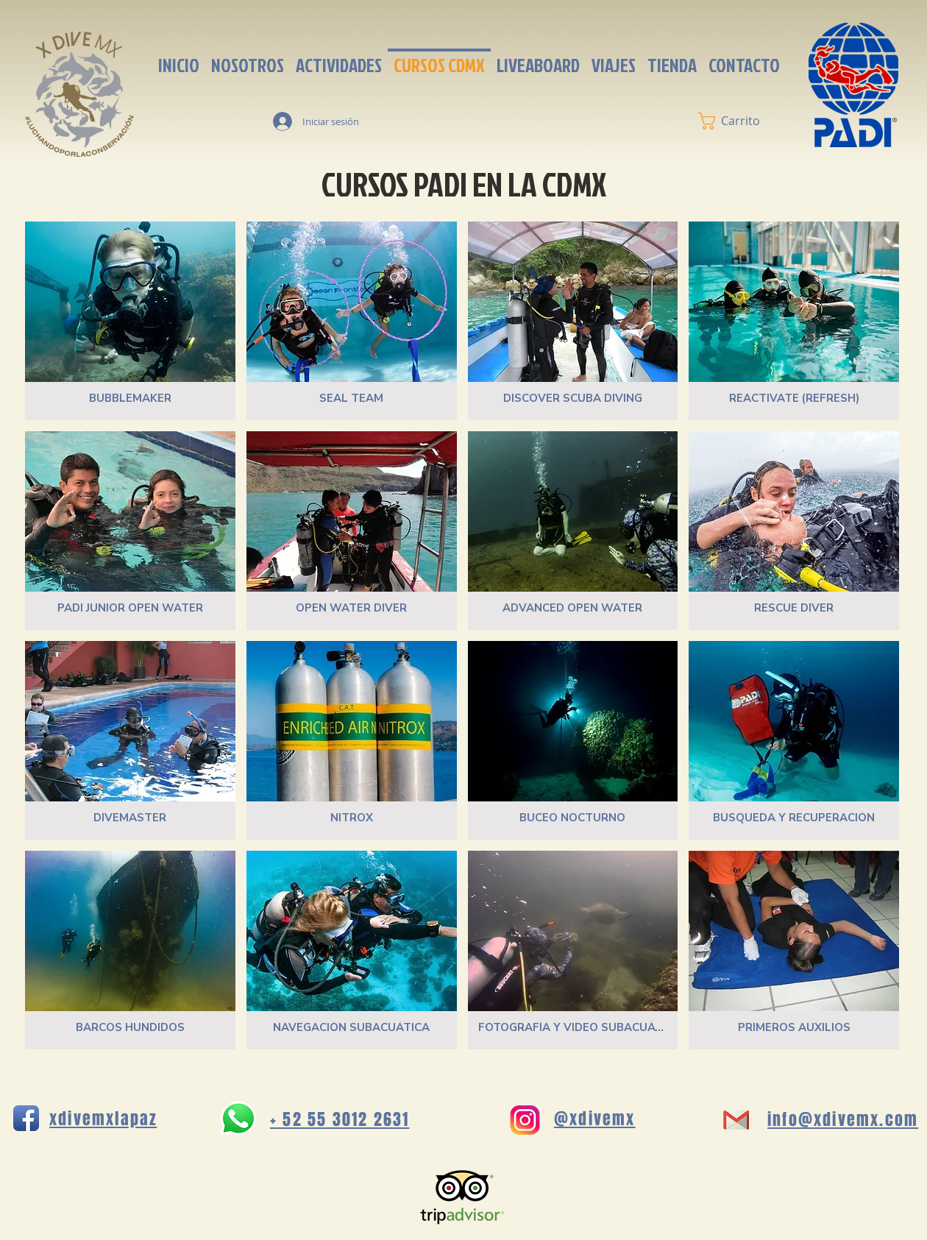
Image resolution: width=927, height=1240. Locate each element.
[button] (739, 121)
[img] (130, 740)
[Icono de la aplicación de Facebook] (26, 1118)
